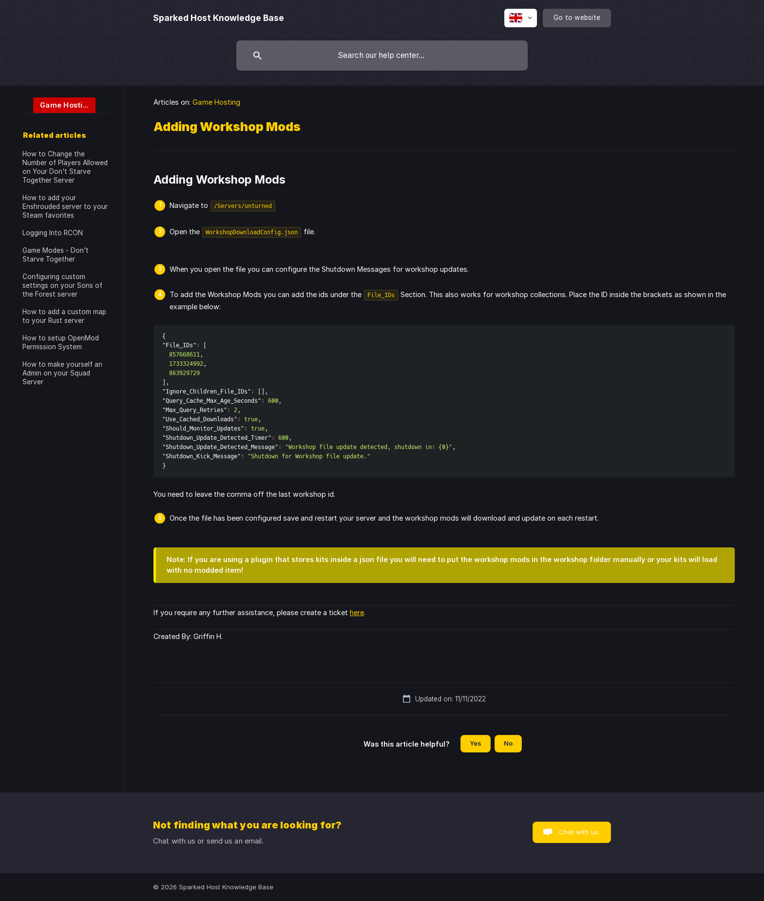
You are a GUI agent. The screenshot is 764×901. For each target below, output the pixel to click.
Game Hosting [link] (216, 102)
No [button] (508, 743)
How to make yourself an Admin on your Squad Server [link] (62, 373)
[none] (218, 18)
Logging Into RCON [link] (52, 233)
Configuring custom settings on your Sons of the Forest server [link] (62, 285)
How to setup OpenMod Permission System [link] (60, 342)
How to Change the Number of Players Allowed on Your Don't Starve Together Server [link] (65, 167)
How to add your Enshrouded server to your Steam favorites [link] (65, 206)
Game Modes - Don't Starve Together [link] (55, 254)
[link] (59, 104)
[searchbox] (382, 55)
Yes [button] (475, 743)
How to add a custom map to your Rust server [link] (64, 316)
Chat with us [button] (578, 832)
